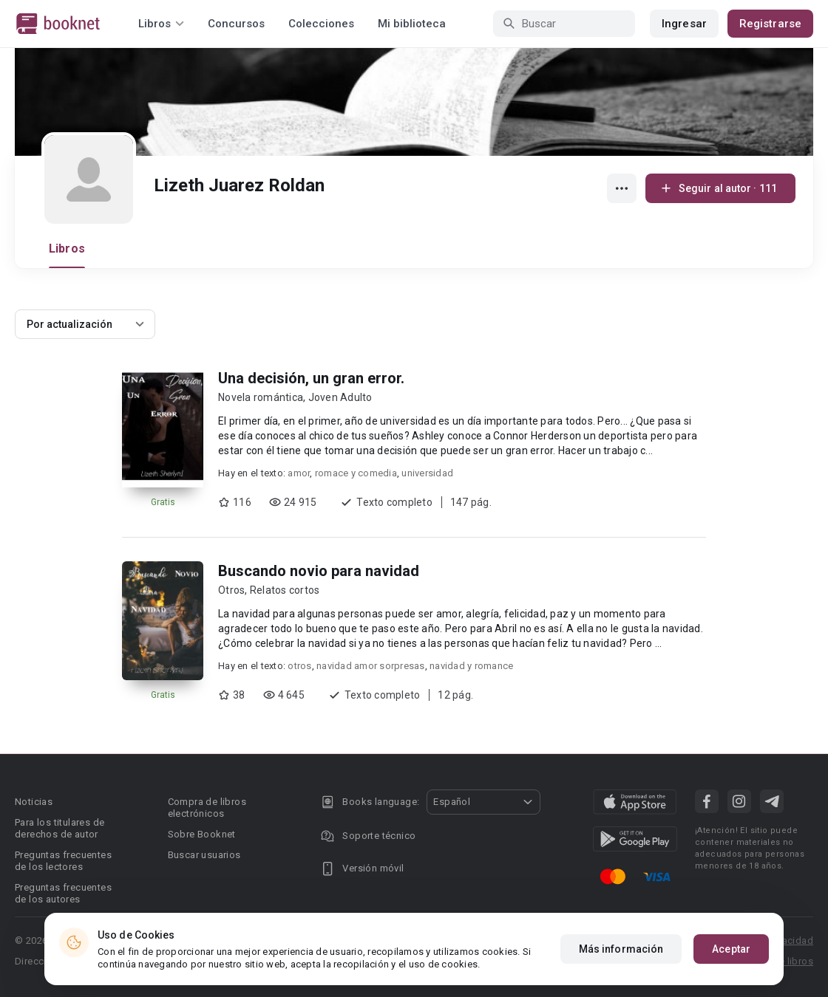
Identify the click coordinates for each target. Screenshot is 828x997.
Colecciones (321, 23)
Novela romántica (260, 397)
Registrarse (770, 23)
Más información (621, 949)
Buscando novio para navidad (318, 571)
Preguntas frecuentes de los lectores (63, 860)
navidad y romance (471, 665)
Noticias (33, 801)
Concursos (236, 23)
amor (299, 473)
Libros (67, 248)
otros (299, 665)
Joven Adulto (340, 397)
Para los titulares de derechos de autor (59, 828)
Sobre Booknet (202, 834)
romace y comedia (356, 473)
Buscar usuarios (204, 854)
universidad (427, 473)
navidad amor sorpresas (370, 665)
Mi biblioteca (412, 23)
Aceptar (731, 949)
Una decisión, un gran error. (311, 378)
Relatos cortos (285, 590)
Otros (231, 590)
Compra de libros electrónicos (207, 807)
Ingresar (684, 23)
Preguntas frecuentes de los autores (63, 893)
